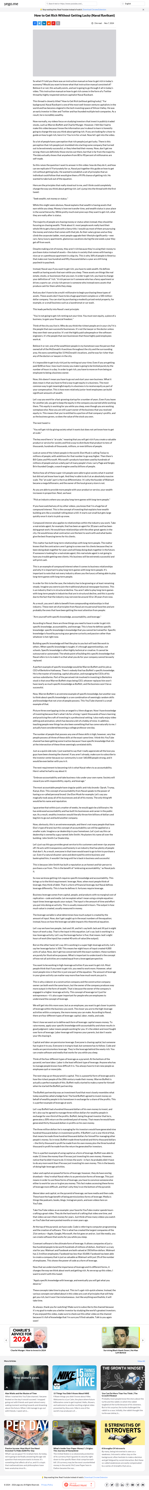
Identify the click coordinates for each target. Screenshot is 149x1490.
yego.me (11, 4)
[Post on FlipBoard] (53, 23)
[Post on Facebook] (35, 23)
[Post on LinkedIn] (44, 23)
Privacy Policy (47, 1485)
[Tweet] (40, 23)
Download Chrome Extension (94, 10)
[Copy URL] (58, 23)
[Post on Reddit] (49, 23)
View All (141, 1361)
